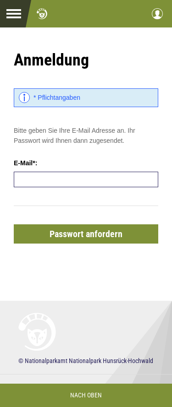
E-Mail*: (25, 163)
